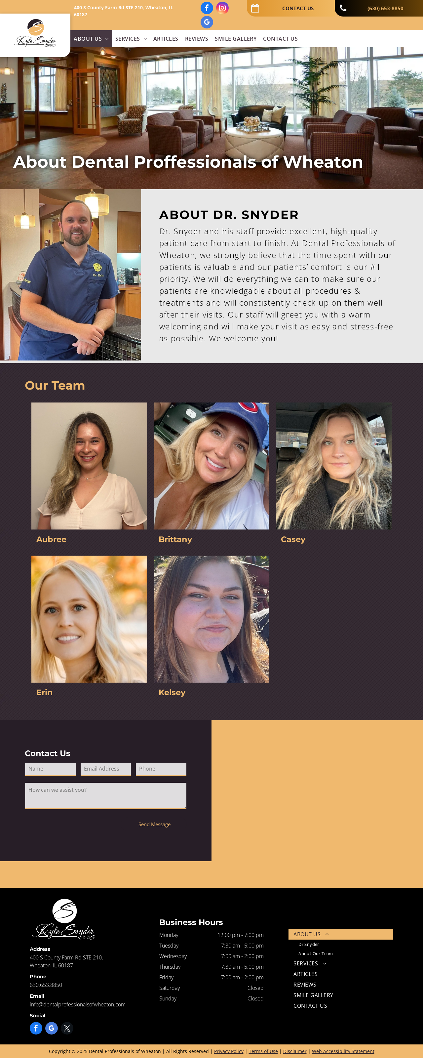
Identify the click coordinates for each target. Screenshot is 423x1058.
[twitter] (67, 1029)
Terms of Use (263, 1051)
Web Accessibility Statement (343, 1051)
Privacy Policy (229, 1051)
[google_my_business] (207, 23)
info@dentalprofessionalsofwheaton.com (78, 1004)
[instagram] (222, 9)
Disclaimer (295, 1051)
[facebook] (207, 9)
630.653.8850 (46, 985)
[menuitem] (91, 38)
